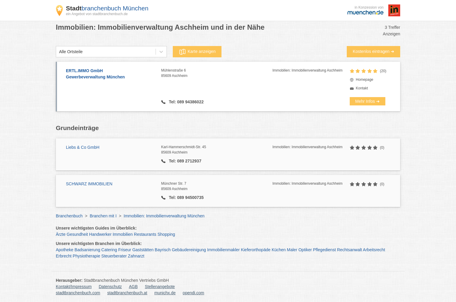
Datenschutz (110, 286)
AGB (133, 286)
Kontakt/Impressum (74, 286)
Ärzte (61, 234)
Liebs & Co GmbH (82, 147)
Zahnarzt (136, 256)
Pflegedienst (324, 249)
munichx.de (165, 292)
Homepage (364, 80)
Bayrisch (163, 249)
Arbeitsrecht (374, 249)
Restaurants (145, 234)
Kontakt (362, 88)
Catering (109, 249)
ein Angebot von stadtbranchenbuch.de (97, 14)
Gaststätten (143, 249)
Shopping (166, 234)
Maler (292, 249)
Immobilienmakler (223, 249)
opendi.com (193, 292)
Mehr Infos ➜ (367, 101)
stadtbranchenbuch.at (127, 292)
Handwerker (100, 234)
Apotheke (64, 249)
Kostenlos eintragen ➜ (373, 51)
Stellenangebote (160, 286)
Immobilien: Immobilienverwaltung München (164, 216)
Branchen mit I (103, 216)
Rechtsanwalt (349, 249)
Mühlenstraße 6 (217, 73)
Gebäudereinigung (189, 249)
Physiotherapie (86, 256)
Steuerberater (114, 256)
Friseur (124, 249)
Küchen (279, 249)
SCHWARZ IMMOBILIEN (89, 183)
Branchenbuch (69, 216)
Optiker (305, 249)
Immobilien (123, 234)
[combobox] (59, 52)
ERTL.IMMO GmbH (110, 74)
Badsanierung (87, 249)
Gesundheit (77, 234)
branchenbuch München (107, 8)
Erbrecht (64, 256)
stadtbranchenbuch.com (78, 292)
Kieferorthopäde (255, 249)
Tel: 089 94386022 (186, 101)
